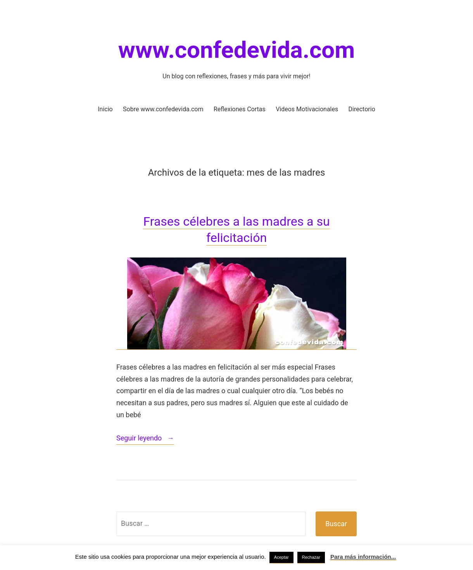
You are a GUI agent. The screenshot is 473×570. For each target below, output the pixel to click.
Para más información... (363, 556)
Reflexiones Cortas (240, 109)
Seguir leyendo (145, 438)
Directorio (362, 109)
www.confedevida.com (236, 50)
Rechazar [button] (311, 557)
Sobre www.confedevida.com (163, 109)
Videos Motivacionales (307, 109)
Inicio (105, 109)
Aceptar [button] (281, 557)
